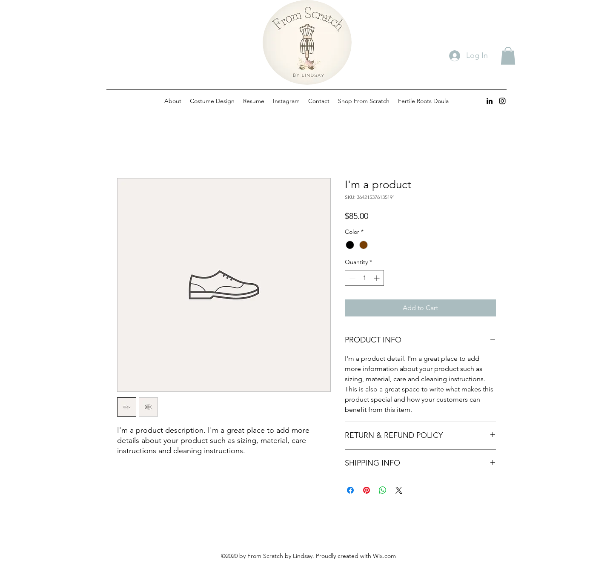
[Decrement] (351, 277)
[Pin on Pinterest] (366, 490)
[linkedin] (489, 101)
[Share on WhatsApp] (383, 490)
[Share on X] (399, 490)
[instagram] (502, 101)
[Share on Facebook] (350, 490)
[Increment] (377, 277)
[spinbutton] (364, 277)
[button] (508, 56)
